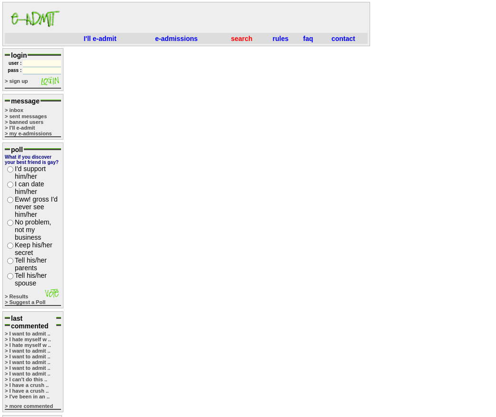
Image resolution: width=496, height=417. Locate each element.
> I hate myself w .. (28, 339)
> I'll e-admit (20, 128)
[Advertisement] (217, 18)
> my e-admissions (28, 133)
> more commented (29, 406)
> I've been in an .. (27, 396)
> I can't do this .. (26, 379)
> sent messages (26, 116)
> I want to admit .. (28, 333)
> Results (16, 296)
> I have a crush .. (27, 385)
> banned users (24, 122)
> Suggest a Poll (25, 302)
